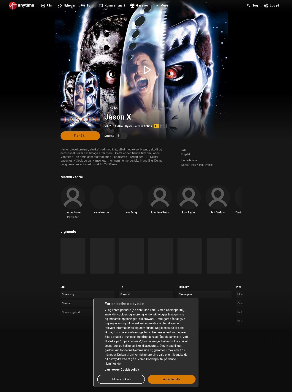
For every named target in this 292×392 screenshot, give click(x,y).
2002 (108, 126)
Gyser (128, 126)
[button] (161, 6)
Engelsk (186, 154)
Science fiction (143, 126)
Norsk (200, 164)
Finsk (193, 164)
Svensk (209, 164)
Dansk (185, 164)
